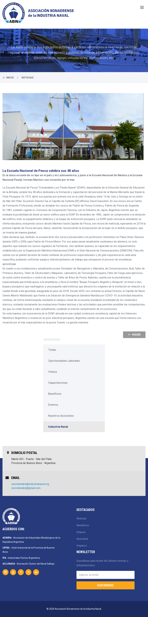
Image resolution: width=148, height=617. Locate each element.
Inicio (10, 77)
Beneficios (54, 393)
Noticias (81, 518)
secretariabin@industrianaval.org (30, 484)
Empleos (81, 545)
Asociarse (82, 538)
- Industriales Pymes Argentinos (21, 558)
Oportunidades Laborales (64, 360)
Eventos (53, 404)
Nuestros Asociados (61, 415)
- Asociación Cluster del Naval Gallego (28, 563)
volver (134, 334)
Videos (52, 371)
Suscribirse (105, 585)
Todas (52, 349)
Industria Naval (58, 426)
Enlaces (81, 532)
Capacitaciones (58, 382)
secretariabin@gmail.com (26, 488)
